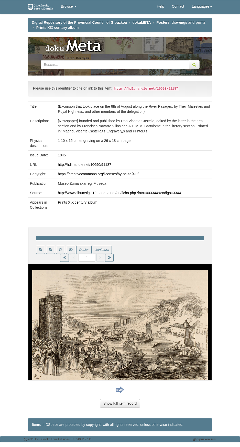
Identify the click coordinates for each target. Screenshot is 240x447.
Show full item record (120, 403)
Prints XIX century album (57, 28)
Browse (69, 6)
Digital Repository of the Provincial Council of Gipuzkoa (79, 22)
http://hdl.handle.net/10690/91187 (84, 165)
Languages (202, 6)
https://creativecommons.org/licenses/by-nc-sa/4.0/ (98, 174)
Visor (120, 304)
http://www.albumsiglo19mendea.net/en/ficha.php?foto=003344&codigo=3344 (119, 193)
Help (160, 6)
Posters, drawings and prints (180, 22)
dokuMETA (142, 22)
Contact (178, 6)
